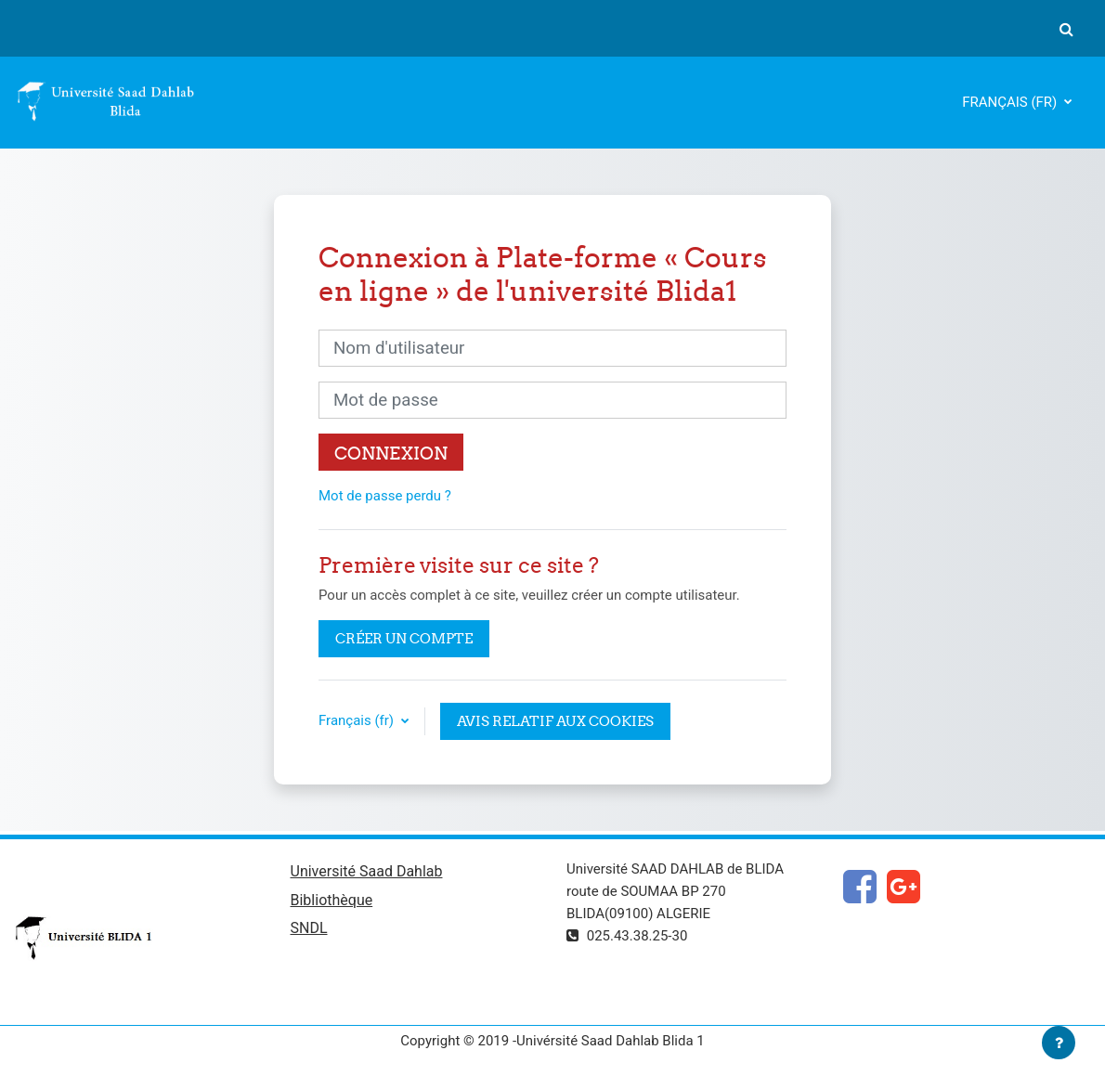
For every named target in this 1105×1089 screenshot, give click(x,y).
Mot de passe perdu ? (384, 495)
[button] (1066, 28)
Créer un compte (404, 638)
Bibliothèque (332, 900)
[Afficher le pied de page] (1058, 1042)
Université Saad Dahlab (367, 871)
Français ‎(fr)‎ (1011, 102)
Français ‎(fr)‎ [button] (357, 720)
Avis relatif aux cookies (555, 721)
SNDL (309, 928)
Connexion (391, 453)
